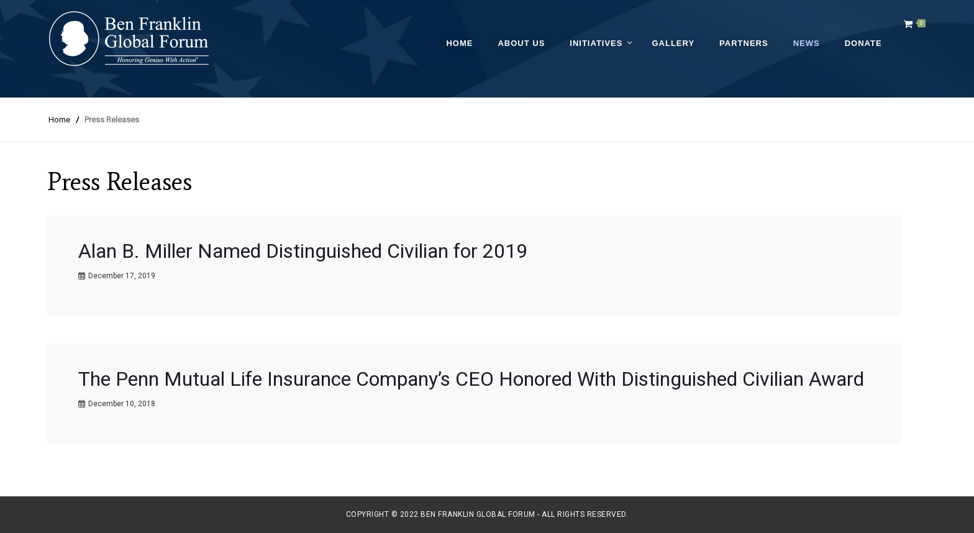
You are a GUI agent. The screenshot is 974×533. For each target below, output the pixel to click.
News (806, 43)
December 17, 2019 (121, 275)
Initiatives (596, 43)
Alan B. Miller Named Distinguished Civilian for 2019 (302, 251)
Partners (743, 43)
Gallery (673, 43)
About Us (521, 43)
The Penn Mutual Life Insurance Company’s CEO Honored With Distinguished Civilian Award (471, 379)
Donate (863, 43)
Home (459, 43)
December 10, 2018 (121, 403)
